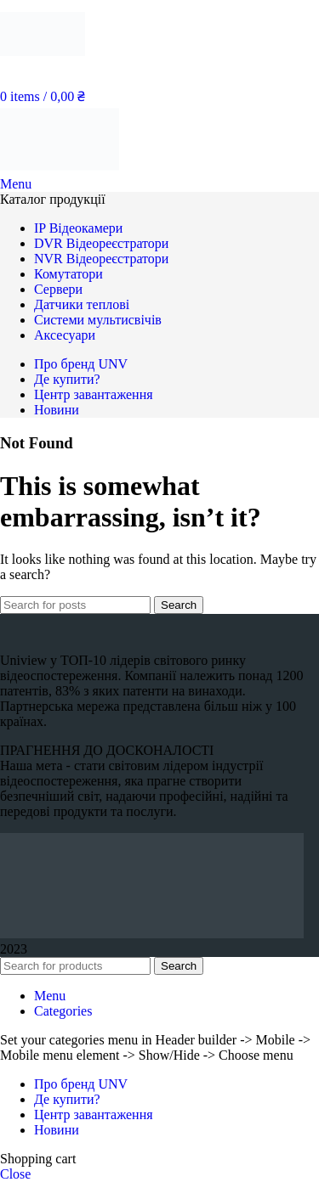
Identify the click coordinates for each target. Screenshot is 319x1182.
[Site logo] (42, 63)
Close (15, 1174)
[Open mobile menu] (15, 184)
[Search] (75, 605)
